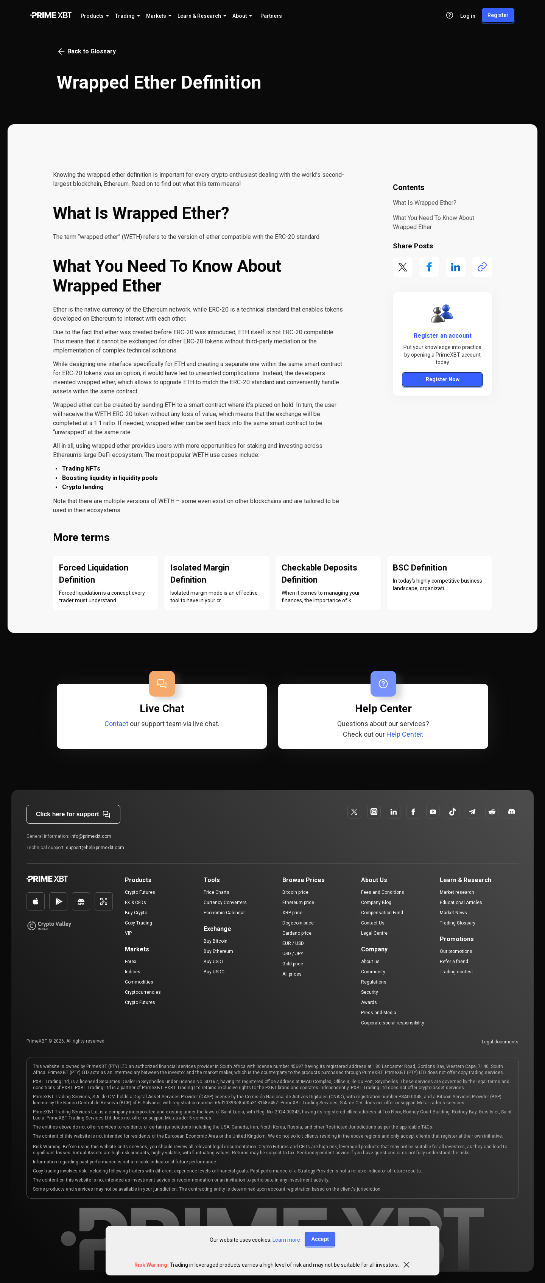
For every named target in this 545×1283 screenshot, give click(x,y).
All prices (292, 974)
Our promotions (456, 951)
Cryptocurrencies (143, 992)
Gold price (292, 964)
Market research (457, 892)
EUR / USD (293, 943)
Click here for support (73, 814)
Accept (320, 1239)
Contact (116, 724)
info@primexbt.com (90, 836)
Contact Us (373, 923)
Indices (132, 971)
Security (369, 992)
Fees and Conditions (382, 892)
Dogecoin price (298, 923)
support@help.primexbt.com (95, 847)
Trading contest (456, 971)
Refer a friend (454, 961)
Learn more (286, 1240)
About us (370, 961)
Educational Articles (461, 902)
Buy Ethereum (218, 951)
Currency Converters (225, 902)
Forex (130, 961)
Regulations (373, 982)
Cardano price (296, 933)
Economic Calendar (224, 912)
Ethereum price (298, 902)
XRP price (292, 912)
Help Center (404, 734)
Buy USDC (214, 971)
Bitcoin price (295, 892)
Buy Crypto (136, 912)
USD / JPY (292, 953)
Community (373, 971)
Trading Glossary (457, 923)
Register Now (442, 379)
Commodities (139, 982)
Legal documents (500, 1041)
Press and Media (378, 1012)
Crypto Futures (140, 892)
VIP (128, 933)
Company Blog (376, 902)
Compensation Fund (382, 912)
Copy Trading (138, 923)
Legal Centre (374, 933)
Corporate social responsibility (392, 1023)
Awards (369, 1002)
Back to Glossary (86, 51)
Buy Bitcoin (215, 941)
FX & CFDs (135, 902)
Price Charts (216, 892)
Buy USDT (214, 961)
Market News (453, 912)
